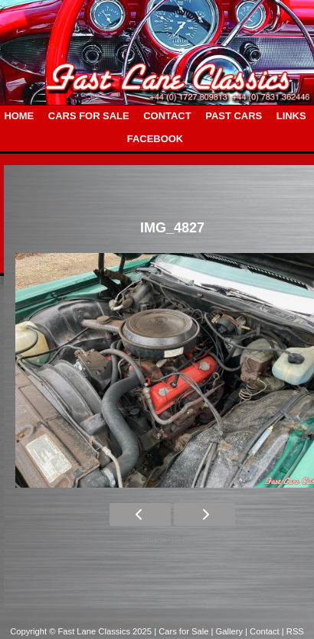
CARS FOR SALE (88, 116)
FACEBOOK (155, 138)
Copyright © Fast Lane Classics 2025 (82, 631)
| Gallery (228, 631)
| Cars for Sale (182, 631)
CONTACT (167, 116)
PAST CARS (233, 116)
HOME (19, 116)
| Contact (263, 631)
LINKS (291, 116)
